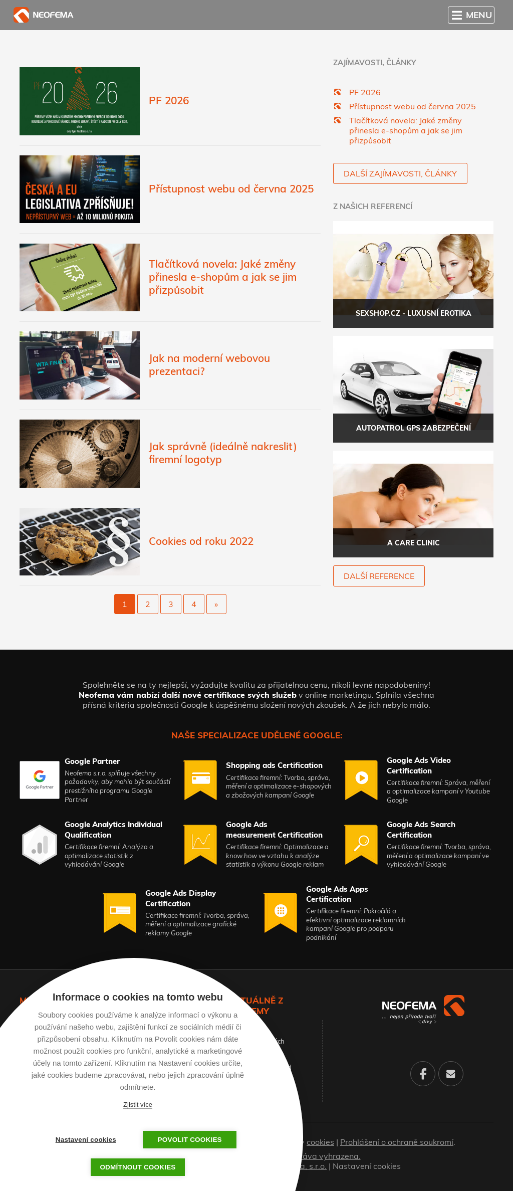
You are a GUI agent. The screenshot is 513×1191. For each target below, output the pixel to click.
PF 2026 (169, 100)
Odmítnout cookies (137, 1167)
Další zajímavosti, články (400, 173)
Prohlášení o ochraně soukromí (396, 1142)
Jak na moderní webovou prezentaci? (209, 364)
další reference (379, 576)
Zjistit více (137, 1104)
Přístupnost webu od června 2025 (231, 188)
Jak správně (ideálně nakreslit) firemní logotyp (223, 453)
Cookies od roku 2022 (201, 540)
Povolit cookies (188, 1139)
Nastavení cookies (367, 1166)
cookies (320, 1142)
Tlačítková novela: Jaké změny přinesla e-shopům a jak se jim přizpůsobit (223, 276)
